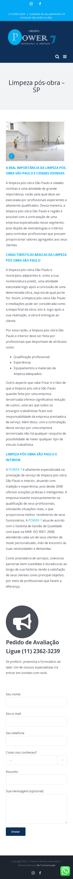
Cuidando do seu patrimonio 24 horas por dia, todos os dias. (42, 15)
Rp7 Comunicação (46, 865)
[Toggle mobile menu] (65, 57)
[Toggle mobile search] (57, 57)
